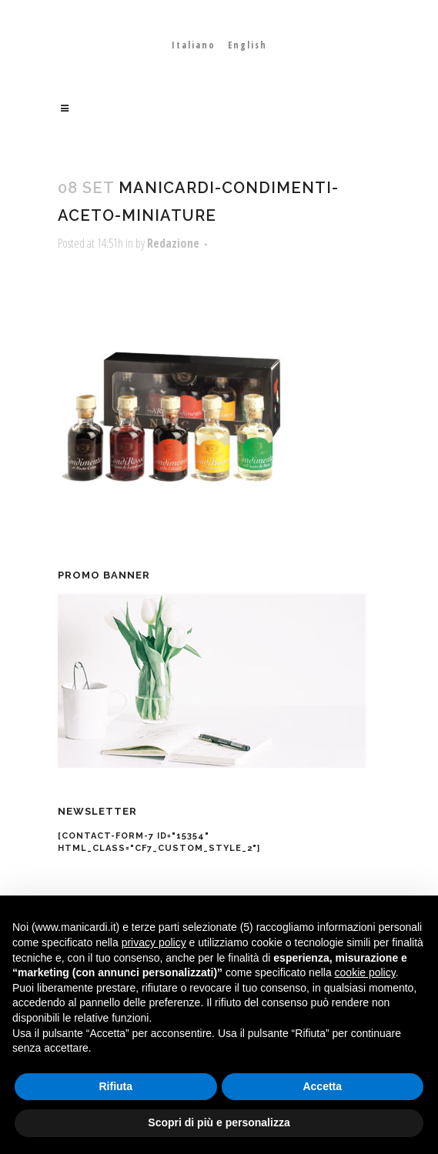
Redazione (173, 243)
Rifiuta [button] (115, 1086)
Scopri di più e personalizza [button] (218, 1122)
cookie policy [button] (365, 972)
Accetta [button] (322, 1086)
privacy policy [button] (154, 942)
